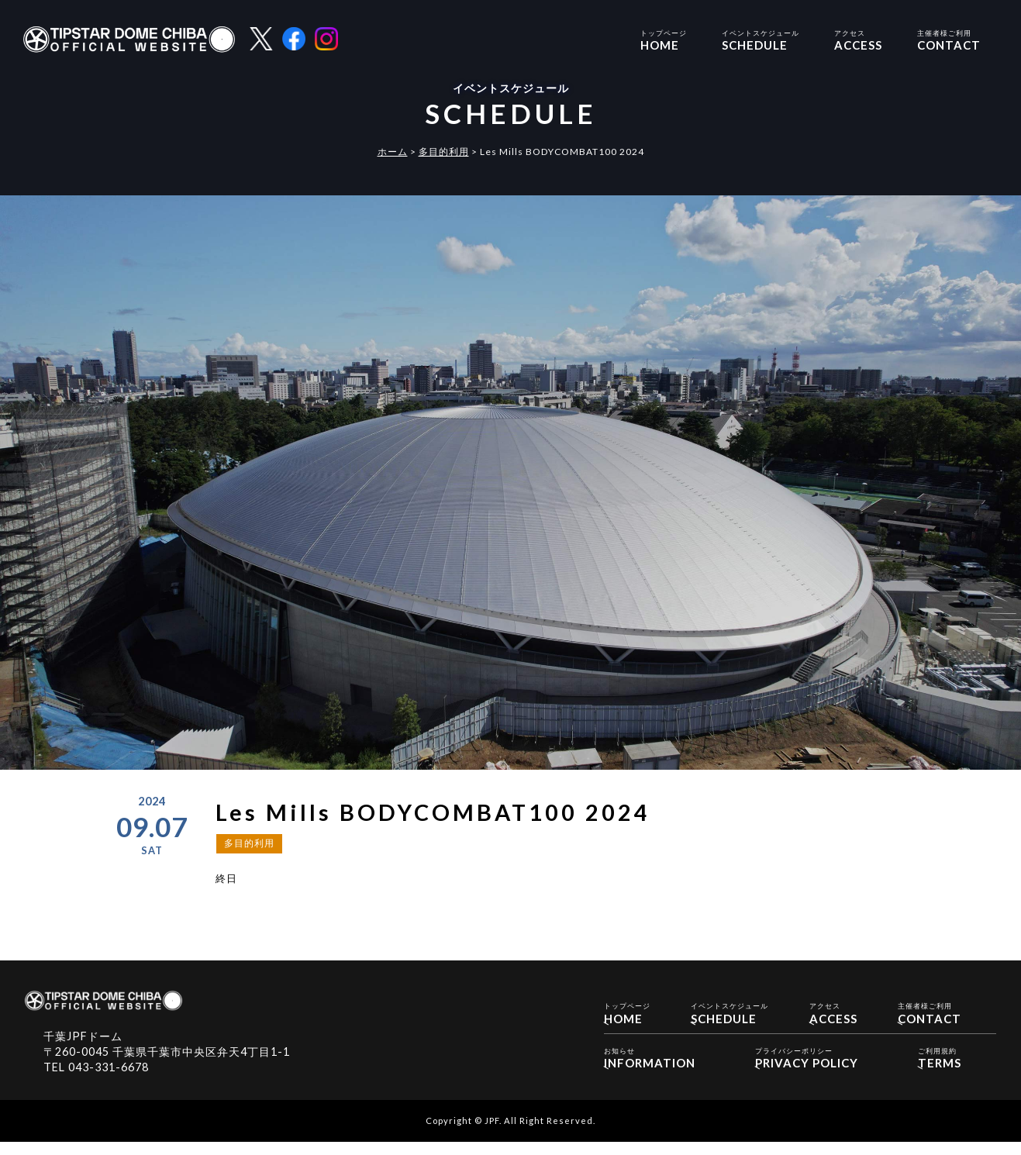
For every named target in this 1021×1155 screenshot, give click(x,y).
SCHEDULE (760, 39)
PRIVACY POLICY (806, 1067)
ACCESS (858, 39)
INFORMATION (649, 1067)
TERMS (939, 1067)
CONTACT (949, 39)
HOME (663, 39)
